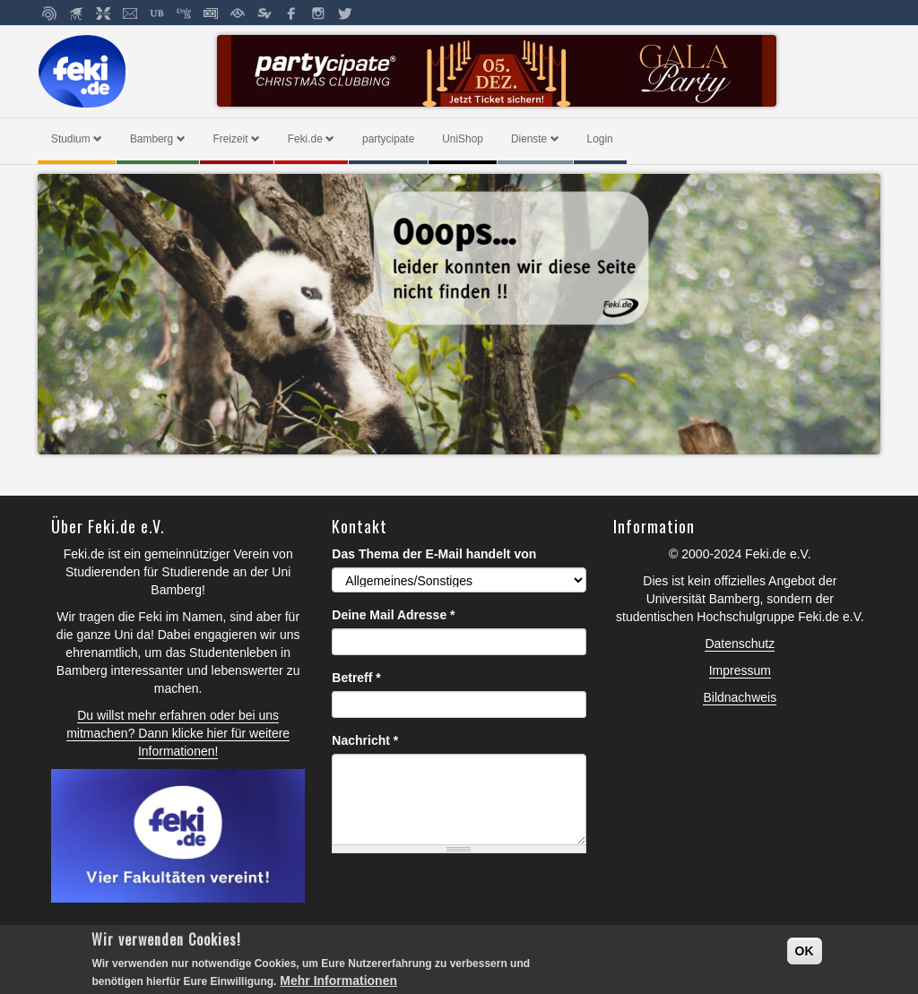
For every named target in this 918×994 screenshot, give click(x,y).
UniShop (462, 139)
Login (600, 139)
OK (804, 951)
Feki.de (311, 139)
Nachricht (365, 740)
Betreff (356, 677)
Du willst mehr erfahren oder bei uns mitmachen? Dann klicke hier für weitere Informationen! (178, 733)
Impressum (740, 670)
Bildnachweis (739, 697)
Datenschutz (740, 643)
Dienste (535, 139)
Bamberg (158, 139)
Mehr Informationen (338, 980)
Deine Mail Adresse (393, 615)
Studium (76, 139)
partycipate (388, 139)
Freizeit (236, 139)
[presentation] (468, 902)
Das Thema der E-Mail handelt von (434, 554)
